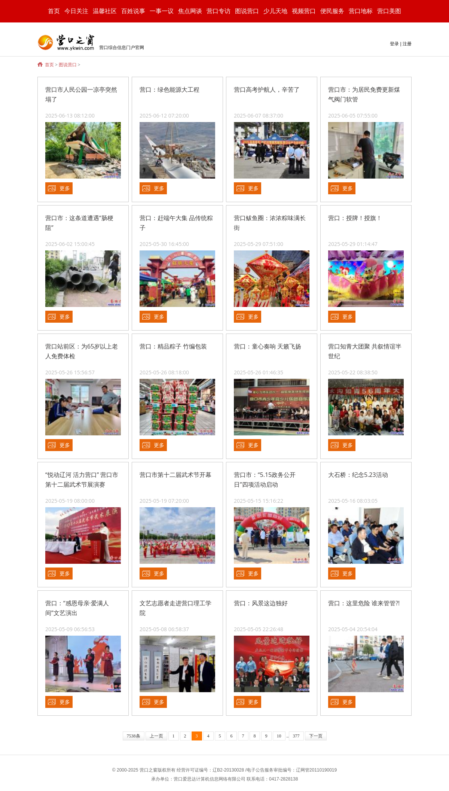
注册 (407, 43)
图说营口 (68, 64)
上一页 (156, 736)
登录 (394, 43)
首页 (54, 11)
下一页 (316, 736)
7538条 (133, 736)
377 (296, 736)
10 (279, 736)
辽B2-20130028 (228, 770)
